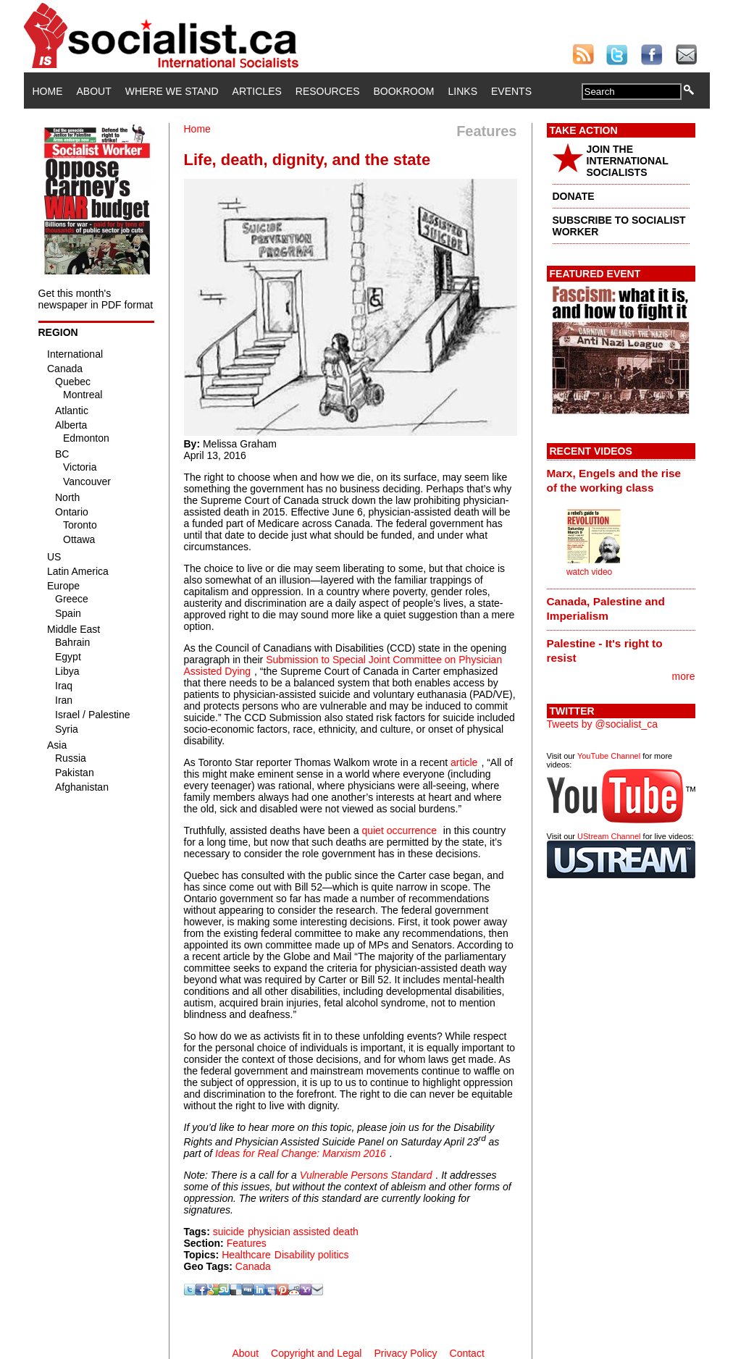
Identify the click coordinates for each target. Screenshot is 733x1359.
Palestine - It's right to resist (605, 650)
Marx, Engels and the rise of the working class (614, 480)
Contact (467, 1353)
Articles (257, 91)
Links (462, 91)
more (683, 676)
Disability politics (312, 1255)
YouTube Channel (608, 756)
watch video (589, 572)
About (94, 91)
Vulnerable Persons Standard (366, 1175)
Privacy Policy (405, 1353)
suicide (229, 1231)
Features (247, 1243)
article (464, 762)
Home (48, 91)
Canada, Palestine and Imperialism (606, 608)
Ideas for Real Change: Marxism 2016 (300, 1153)
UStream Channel (608, 836)
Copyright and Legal (316, 1353)
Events (511, 91)
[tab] (621, 480)
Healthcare (246, 1255)
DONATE (574, 196)
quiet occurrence (399, 830)
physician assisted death (303, 1231)
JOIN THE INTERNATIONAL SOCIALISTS (628, 160)
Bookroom (404, 91)
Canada (253, 1266)
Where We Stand (172, 91)
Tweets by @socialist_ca (602, 724)
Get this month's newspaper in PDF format (96, 299)
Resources (328, 91)
